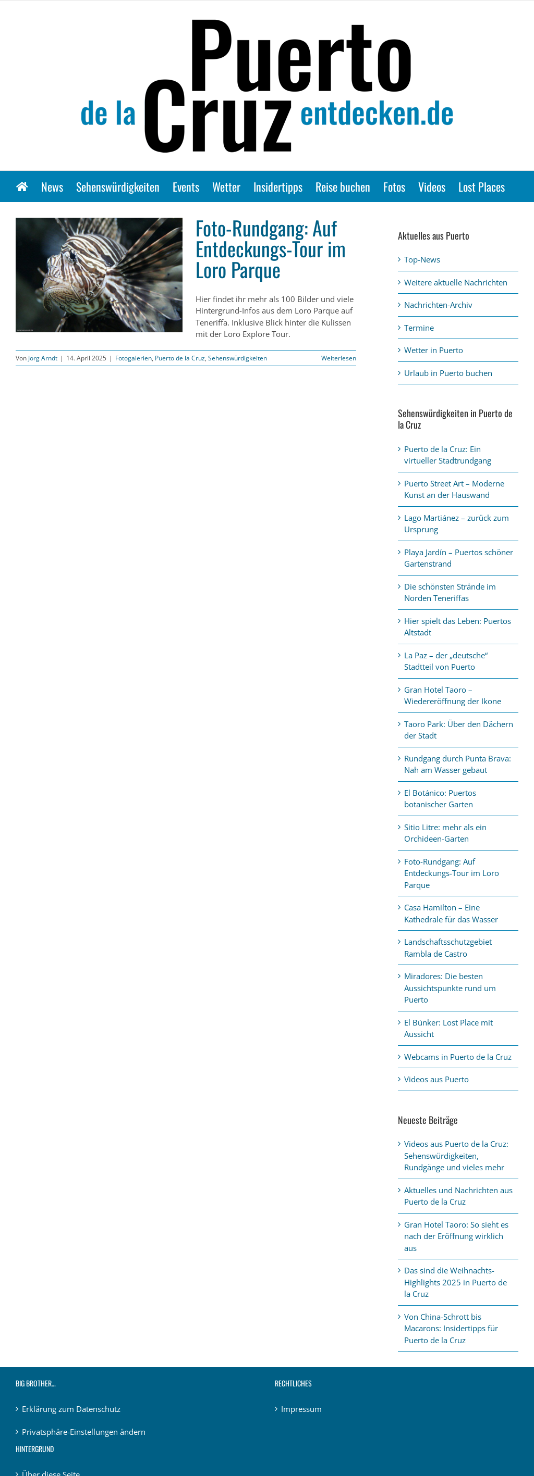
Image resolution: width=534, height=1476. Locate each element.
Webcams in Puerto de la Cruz (458, 1057)
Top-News (422, 259)
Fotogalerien (133, 358)
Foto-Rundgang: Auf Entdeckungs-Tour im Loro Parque (271, 248)
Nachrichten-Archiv (438, 304)
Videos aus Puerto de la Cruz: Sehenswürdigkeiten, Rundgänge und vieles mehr (456, 1155)
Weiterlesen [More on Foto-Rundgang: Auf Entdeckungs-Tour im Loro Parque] (338, 358)
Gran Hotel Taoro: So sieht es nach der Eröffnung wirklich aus (456, 1236)
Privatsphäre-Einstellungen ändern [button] (83, 1432)
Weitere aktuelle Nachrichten (455, 282)
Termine (419, 327)
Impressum (301, 1409)
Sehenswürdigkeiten (237, 358)
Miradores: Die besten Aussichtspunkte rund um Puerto (450, 988)
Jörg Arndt (42, 358)
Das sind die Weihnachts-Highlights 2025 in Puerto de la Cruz (455, 1282)
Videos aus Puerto (436, 1079)
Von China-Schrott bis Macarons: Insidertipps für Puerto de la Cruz (451, 1328)
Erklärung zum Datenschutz (71, 1409)
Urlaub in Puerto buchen (448, 373)
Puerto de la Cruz (180, 358)
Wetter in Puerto (433, 350)
